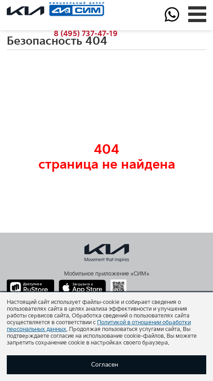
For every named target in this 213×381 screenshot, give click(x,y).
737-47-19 (86, 34)
